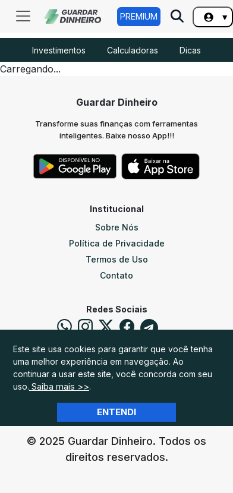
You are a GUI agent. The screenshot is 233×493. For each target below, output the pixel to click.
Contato (116, 275)
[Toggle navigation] (23, 16)
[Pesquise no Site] (177, 17)
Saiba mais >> (59, 386)
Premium (139, 16)
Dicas (190, 50)
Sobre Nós (116, 227)
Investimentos (59, 50)
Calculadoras (132, 50)
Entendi (116, 412)
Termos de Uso (117, 259)
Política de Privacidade (117, 243)
